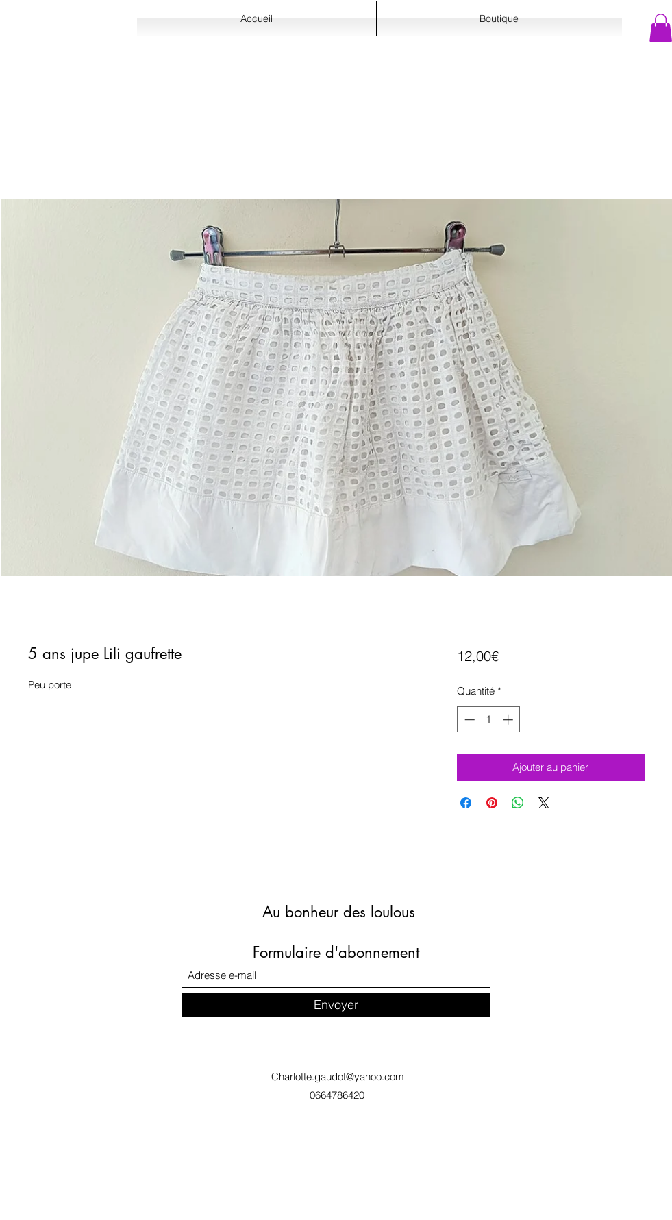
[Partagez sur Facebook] (466, 803)
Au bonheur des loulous (338, 911)
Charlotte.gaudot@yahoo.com (337, 1076)
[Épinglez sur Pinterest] (492, 803)
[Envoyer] (336, 1005)
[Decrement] (468, 719)
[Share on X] (544, 803)
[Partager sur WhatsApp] (518, 803)
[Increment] (509, 719)
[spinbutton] (488, 719)
